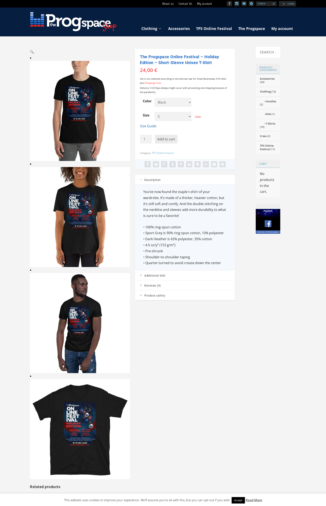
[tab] (185, 180)
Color (147, 101)
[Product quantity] (146, 139)
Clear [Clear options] (198, 117)
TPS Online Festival (214, 28)
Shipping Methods (169, 418)
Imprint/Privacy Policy (199, 418)
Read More (254, 500)
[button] (123, 56)
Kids (268, 114)
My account (282, 28)
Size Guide (148, 126)
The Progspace (251, 28)
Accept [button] (238, 500)
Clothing (149, 28)
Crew (263, 136)
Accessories (179, 28)
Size (146, 115)
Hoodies (270, 101)
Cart (150, 418)
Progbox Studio (257, 491)
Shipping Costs (153, 83)
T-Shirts (270, 124)
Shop (33, 418)
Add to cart (166, 139)
